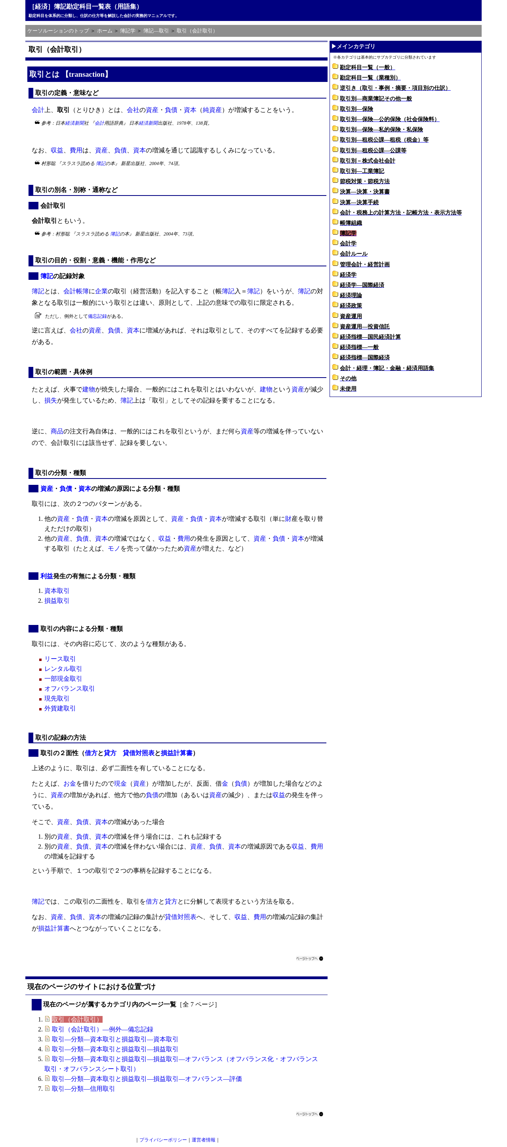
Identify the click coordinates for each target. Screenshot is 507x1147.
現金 (120, 783)
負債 (171, 109)
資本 (190, 109)
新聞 (79, 123)
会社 (133, 109)
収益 (57, 150)
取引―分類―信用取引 (83, 1088)
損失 (50, 400)
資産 (152, 109)
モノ (114, 548)
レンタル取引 (63, 668)
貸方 (110, 753)
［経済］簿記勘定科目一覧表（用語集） (86, 6)
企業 (101, 291)
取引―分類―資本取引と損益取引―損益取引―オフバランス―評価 (147, 1078)
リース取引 (60, 658)
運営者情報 (203, 1140)
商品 (57, 431)
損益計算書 (177, 753)
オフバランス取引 (69, 688)
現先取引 (57, 698)
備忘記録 (97, 316)
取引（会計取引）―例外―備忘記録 (102, 1029)
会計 (38, 109)
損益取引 (57, 600)
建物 (88, 389)
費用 (76, 150)
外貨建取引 (60, 708)
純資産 (212, 109)
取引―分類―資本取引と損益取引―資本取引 (115, 1039)
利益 (46, 576)
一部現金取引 (63, 678)
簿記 (100, 163)
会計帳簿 (76, 291)
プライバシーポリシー (163, 1140)
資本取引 (57, 590)
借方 (91, 753)
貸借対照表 (138, 753)
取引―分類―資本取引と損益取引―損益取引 (115, 1049)
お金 (69, 783)
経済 (69, 123)
